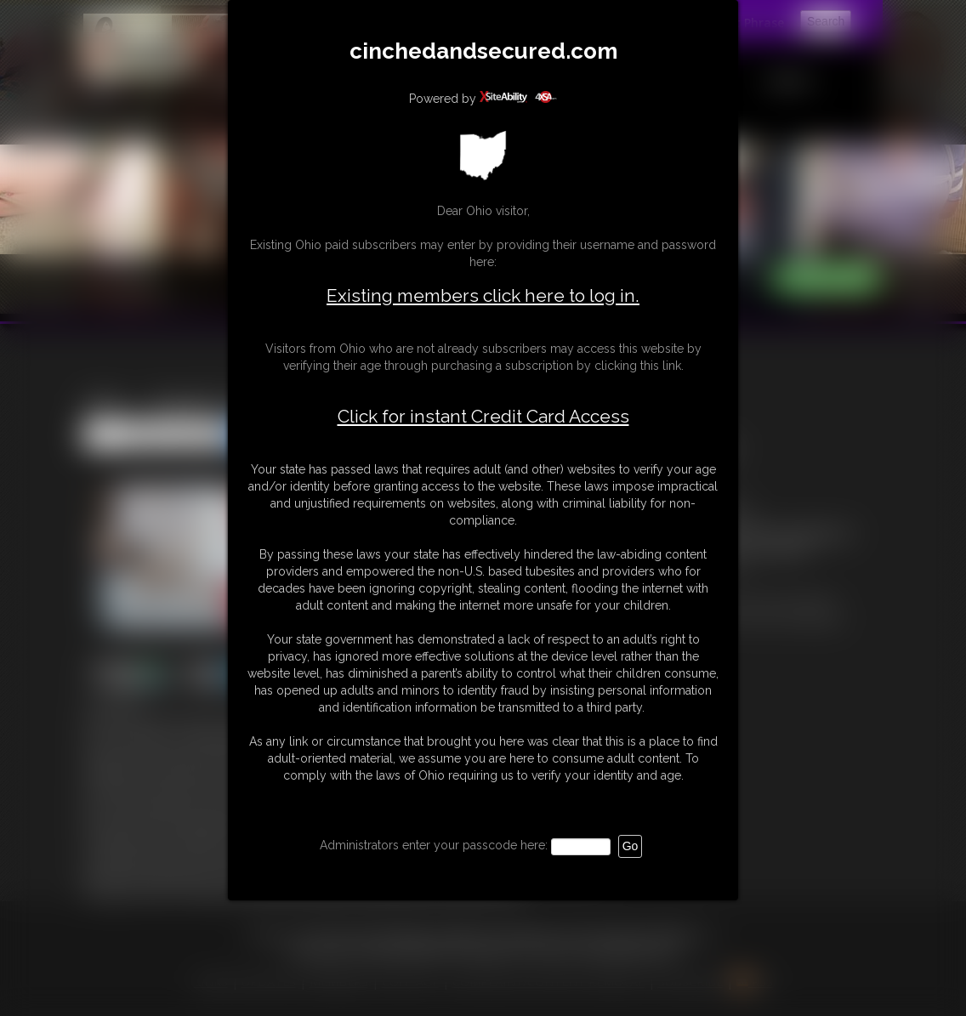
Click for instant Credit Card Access (483, 416)
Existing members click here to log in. (483, 295)
